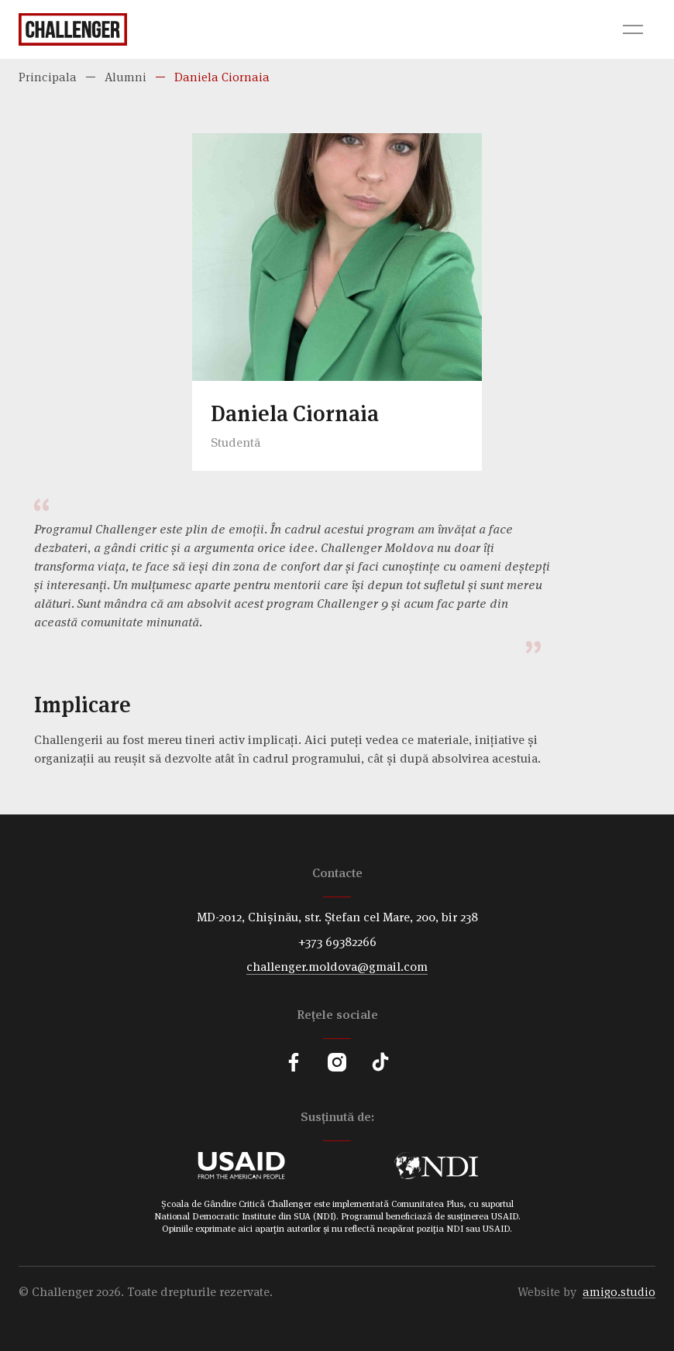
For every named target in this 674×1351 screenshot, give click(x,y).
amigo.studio (619, 1292)
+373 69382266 (337, 942)
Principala (48, 77)
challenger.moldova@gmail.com (337, 966)
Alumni (125, 77)
